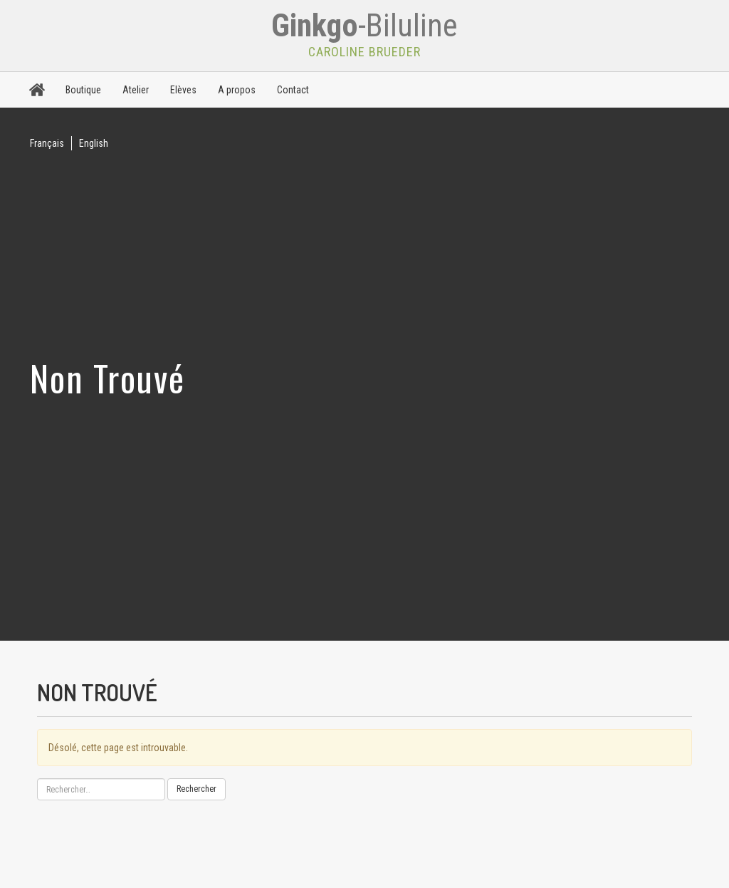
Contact (293, 89)
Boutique (83, 89)
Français (47, 143)
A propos (237, 89)
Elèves (183, 89)
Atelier (135, 89)
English (93, 143)
